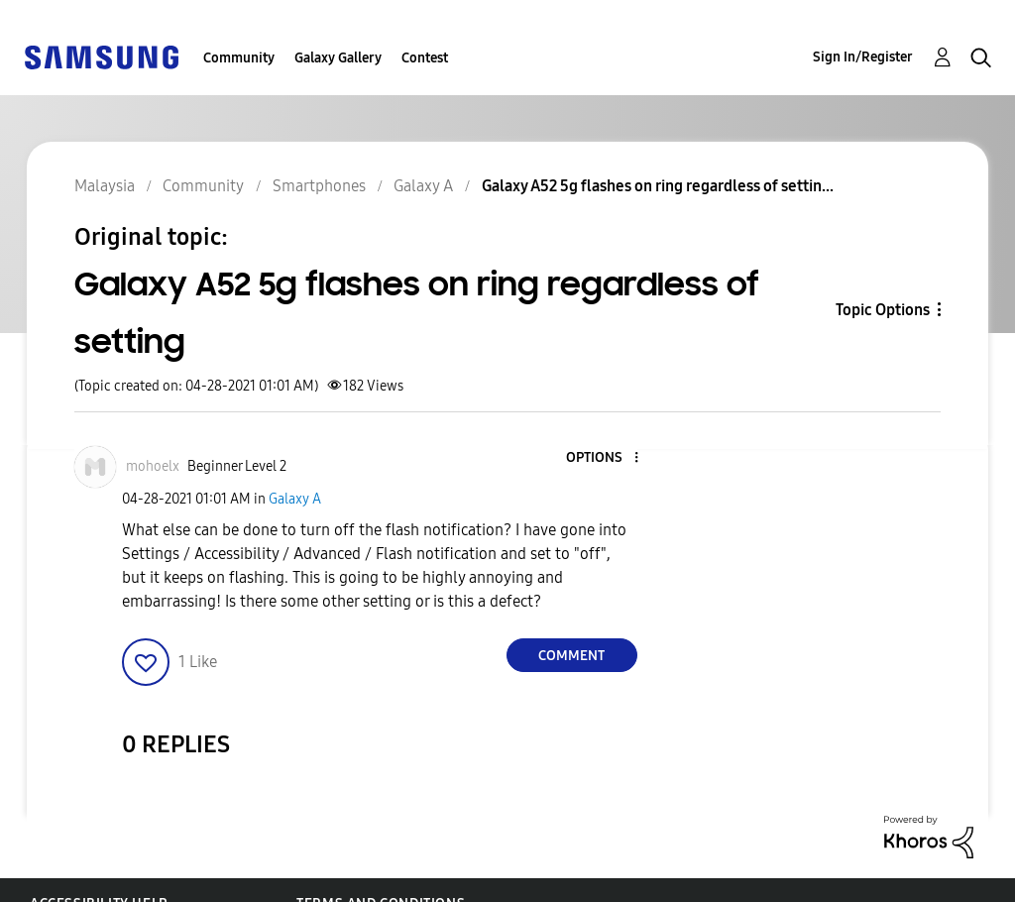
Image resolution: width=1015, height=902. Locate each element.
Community (239, 58)
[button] (602, 458)
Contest (424, 58)
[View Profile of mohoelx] (152, 466)
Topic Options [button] (883, 309)
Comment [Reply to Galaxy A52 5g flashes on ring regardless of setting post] (571, 655)
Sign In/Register (863, 57)
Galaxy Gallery (338, 58)
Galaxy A (295, 499)
